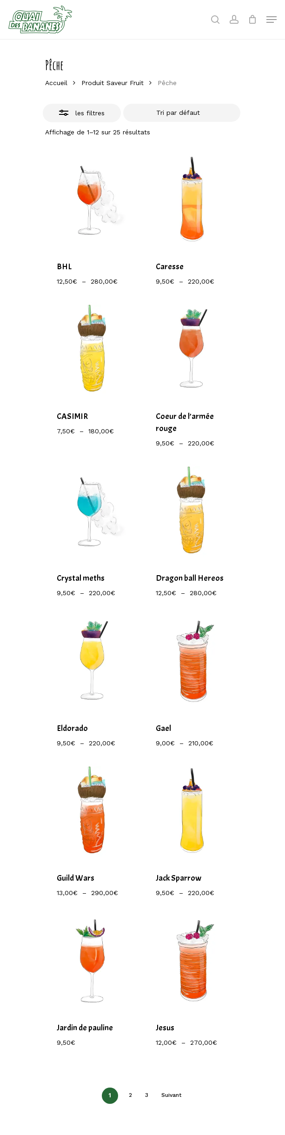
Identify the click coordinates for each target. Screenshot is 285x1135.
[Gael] (191, 661)
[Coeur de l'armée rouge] (191, 349)
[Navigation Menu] (271, 19)
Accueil (56, 82)
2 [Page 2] (130, 1095)
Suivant (171, 1095)
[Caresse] (191, 199)
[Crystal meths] (92, 511)
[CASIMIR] (92, 349)
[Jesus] (191, 961)
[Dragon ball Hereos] (191, 511)
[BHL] (92, 199)
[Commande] (181, 113)
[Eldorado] (92, 661)
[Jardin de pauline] (92, 961)
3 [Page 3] (146, 1095)
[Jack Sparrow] (191, 811)
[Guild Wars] (92, 811)
